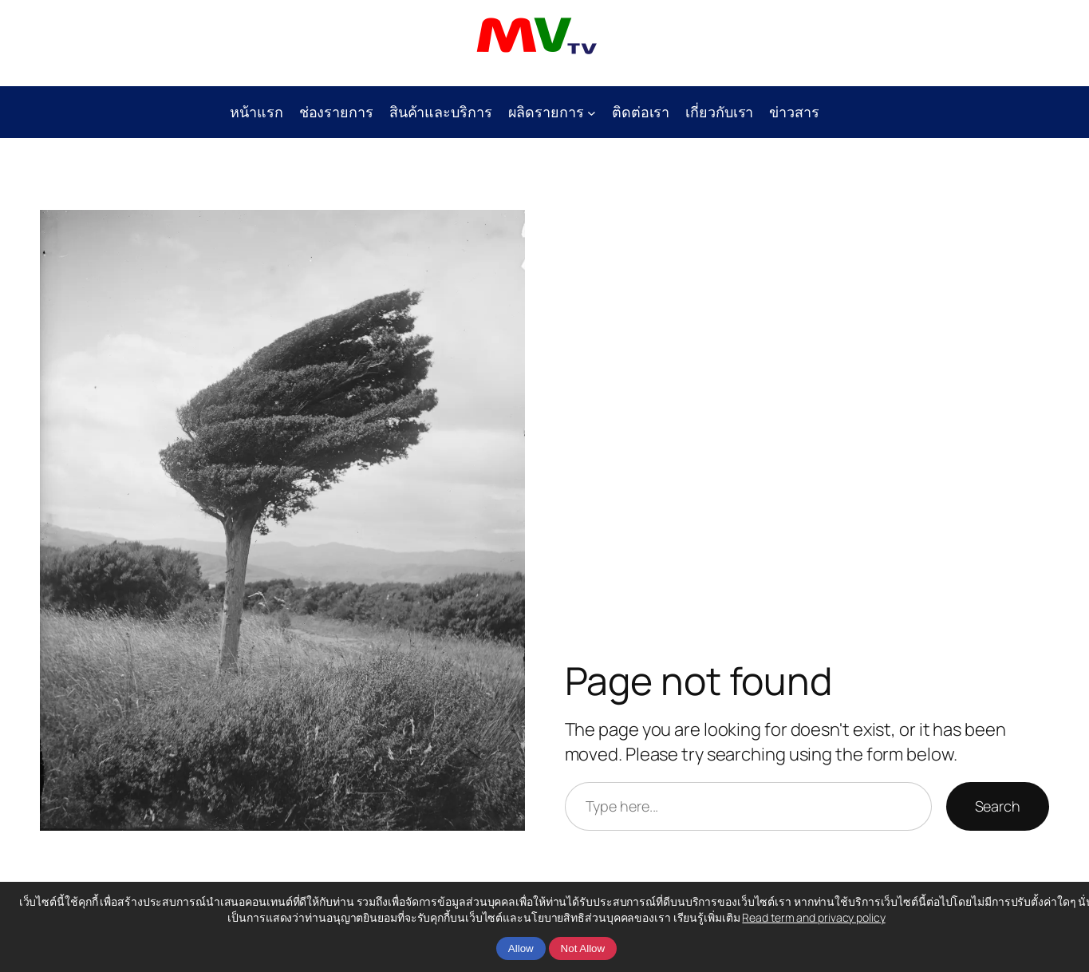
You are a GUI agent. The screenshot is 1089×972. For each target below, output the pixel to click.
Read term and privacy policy (813, 917)
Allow (521, 948)
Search (997, 806)
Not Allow (583, 948)
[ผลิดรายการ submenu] (591, 112)
